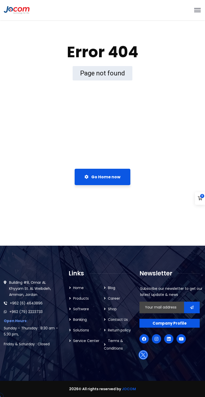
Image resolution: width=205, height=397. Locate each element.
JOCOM (129, 388)
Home (78, 287)
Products (81, 298)
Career (114, 298)
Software (81, 308)
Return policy (119, 330)
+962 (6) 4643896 (26, 303)
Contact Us (118, 319)
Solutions (81, 330)
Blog (111, 287)
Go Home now (102, 177)
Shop (112, 308)
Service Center (86, 340)
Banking (80, 319)
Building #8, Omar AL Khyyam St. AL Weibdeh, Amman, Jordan (30, 288)
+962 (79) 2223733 (26, 311)
